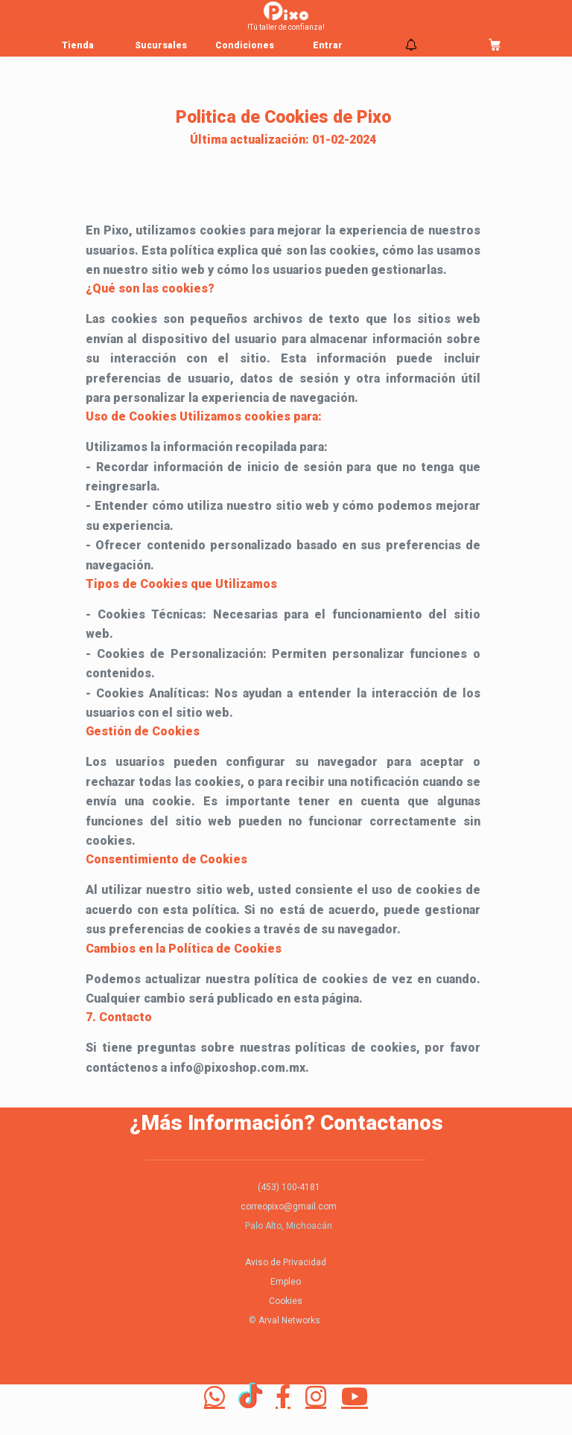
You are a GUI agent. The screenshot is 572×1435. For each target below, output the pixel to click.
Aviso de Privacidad (285, 1262)
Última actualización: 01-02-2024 (283, 139)
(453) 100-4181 (289, 1187)
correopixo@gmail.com (289, 1206)
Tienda (78, 45)
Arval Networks (289, 1320)
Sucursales (161, 45)
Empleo (285, 1281)
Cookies (285, 1301)
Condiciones (244, 45)
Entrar (328, 45)
